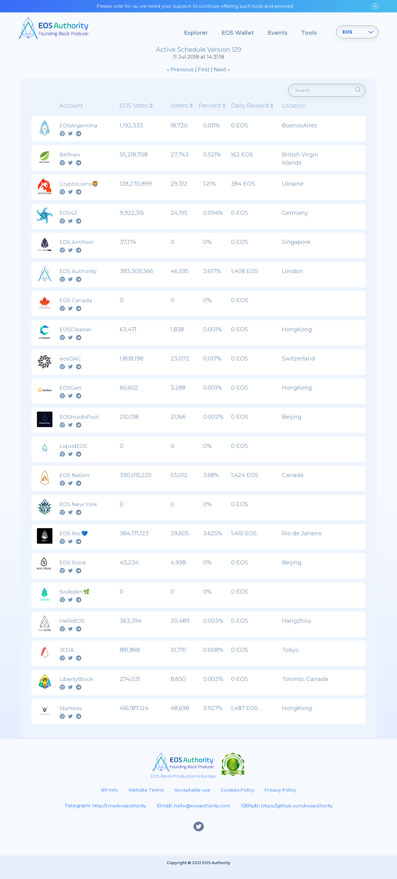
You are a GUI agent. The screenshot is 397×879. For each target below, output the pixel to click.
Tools (309, 32)
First (204, 74)
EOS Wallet (237, 32)
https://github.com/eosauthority (306, 814)
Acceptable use (191, 798)
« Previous (180, 74)
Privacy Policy (289, 798)
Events (278, 32)
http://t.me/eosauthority (108, 814)
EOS (347, 32)
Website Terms (139, 798)
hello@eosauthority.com (200, 814)
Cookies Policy (241, 798)
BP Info (99, 798)
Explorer (196, 32)
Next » (222, 74)
